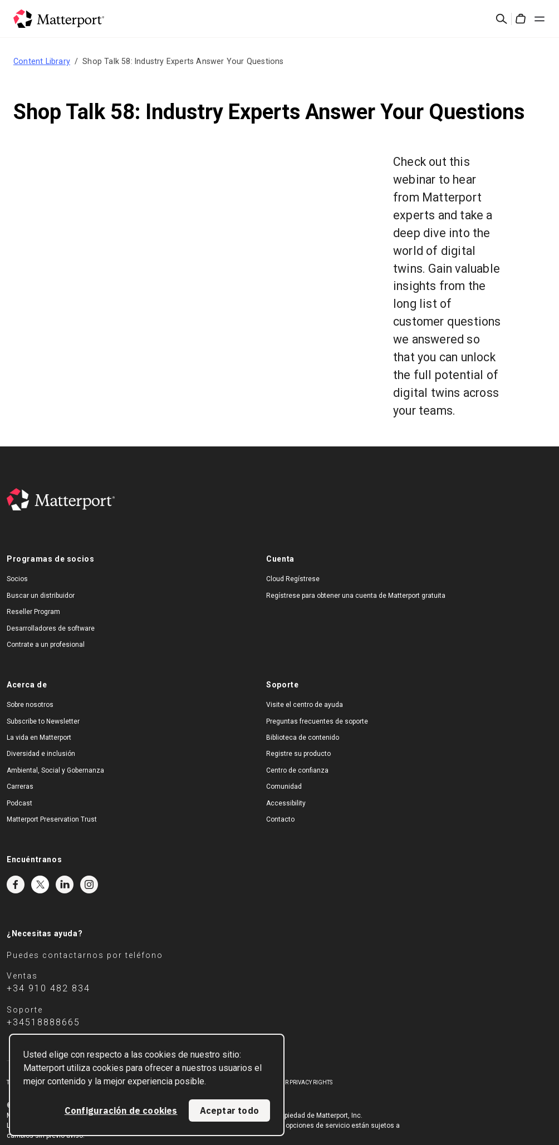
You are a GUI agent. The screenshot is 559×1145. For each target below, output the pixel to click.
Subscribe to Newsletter (43, 721)
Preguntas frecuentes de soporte (317, 721)
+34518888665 (43, 1022)
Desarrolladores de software (51, 628)
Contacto (280, 819)
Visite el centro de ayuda (304, 705)
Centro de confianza (297, 770)
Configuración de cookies (121, 1110)
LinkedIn (64, 884)
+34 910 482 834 (48, 988)
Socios (17, 579)
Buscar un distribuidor (41, 595)
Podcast (19, 803)
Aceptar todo (229, 1110)
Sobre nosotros (30, 705)
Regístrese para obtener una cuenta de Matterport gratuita (355, 595)
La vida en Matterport (39, 737)
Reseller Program (33, 612)
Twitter (40, 884)
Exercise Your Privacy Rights (290, 1082)
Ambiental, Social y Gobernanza (55, 770)
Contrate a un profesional (46, 644)
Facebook (15, 884)
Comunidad (284, 786)
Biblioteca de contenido (302, 737)
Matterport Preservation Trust (52, 819)
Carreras (20, 786)
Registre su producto (298, 754)
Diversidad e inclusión (41, 754)
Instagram (89, 884)
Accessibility (286, 803)
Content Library (41, 61)
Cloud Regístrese (293, 579)
